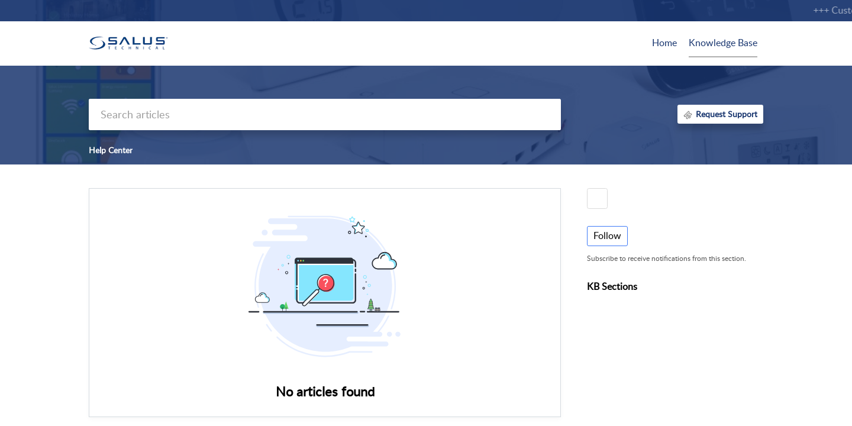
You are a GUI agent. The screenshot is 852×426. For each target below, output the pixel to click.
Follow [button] (607, 235)
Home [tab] (664, 42)
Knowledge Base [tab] (723, 42)
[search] (325, 114)
